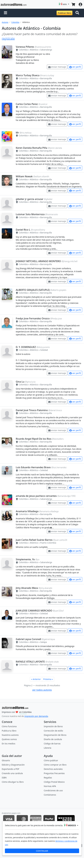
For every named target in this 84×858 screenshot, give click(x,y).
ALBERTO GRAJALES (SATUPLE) (33, 290)
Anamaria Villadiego (27, 511)
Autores (5, 22)
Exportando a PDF (10, 769)
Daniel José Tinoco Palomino (32, 410)
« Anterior (36, 679)
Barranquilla (46, 78)
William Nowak (24, 176)
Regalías (48, 777)
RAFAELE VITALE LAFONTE (30, 661)
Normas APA (50, 786)
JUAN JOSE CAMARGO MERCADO (34, 610)
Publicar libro (64, 13)
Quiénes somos (9, 739)
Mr (17, 132)
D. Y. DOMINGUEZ (26, 347)
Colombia (15, 22)
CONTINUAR (42, 850)
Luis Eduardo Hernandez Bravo (33, 467)
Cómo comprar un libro (55, 764)
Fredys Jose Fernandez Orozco (33, 318)
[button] (5, 13)
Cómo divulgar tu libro (13, 781)
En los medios (8, 743)
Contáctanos (50, 794)
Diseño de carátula (53, 739)
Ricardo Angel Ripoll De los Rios (33, 438)
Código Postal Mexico (54, 781)
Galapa (43, 642)
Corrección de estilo (53, 730)
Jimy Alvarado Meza (27, 588)
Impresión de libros (53, 726)
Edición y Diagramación (13, 764)
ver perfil (75, 66)
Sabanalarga (46, 49)
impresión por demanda (36, 716)
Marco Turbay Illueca (27, 75)
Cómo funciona (9, 726)
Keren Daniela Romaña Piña (31, 147)
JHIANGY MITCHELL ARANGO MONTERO (38, 261)
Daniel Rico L (23, 229)
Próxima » (48, 679)
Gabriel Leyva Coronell (28, 639)
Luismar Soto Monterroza (30, 214)
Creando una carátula (12, 773)
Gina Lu (20, 381)
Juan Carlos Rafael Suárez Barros (34, 539)
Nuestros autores (10, 735)
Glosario (6, 760)
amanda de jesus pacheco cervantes (36, 496)
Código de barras (52, 743)
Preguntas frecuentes (54, 773)
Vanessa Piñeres (25, 46)
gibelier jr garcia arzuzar (29, 199)
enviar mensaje (57, 66)
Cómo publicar (51, 760)
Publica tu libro (9, 730)
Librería (47, 747)
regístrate (8, 38)
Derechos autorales (53, 769)
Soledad (44, 349)
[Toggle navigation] (78, 13)
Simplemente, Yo (25, 559)
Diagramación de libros (55, 735)
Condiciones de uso (53, 790)
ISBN (4, 777)
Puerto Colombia (48, 542)
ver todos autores (42, 690)
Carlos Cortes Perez (27, 104)
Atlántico (34, 49)
